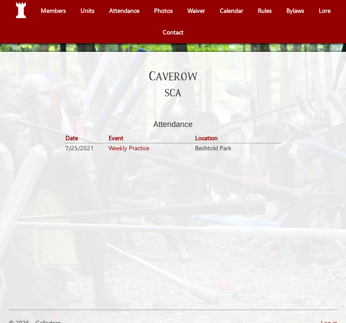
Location (206, 138)
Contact (173, 32)
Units (87, 10)
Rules (265, 10)
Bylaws (295, 10)
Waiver (196, 10)
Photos (163, 10)
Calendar (231, 10)
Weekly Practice (129, 148)
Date (71, 138)
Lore (324, 10)
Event (116, 138)
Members (53, 10)
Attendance (124, 10)
